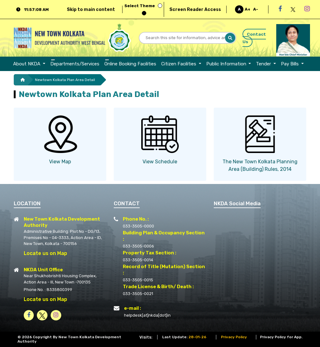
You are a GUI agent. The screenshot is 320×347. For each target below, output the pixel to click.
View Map (60, 162)
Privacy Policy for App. (281, 337)
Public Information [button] (227, 64)
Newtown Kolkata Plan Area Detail (65, 80)
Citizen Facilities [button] (179, 64)
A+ (247, 9)
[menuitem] (30, 64)
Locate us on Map (45, 253)
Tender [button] (264, 64)
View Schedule (159, 162)
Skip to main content (91, 9)
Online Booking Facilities (130, 64)
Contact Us (254, 38)
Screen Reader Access (195, 9)
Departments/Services (74, 64)
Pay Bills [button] (290, 64)
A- (255, 9)
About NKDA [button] (27, 64)
